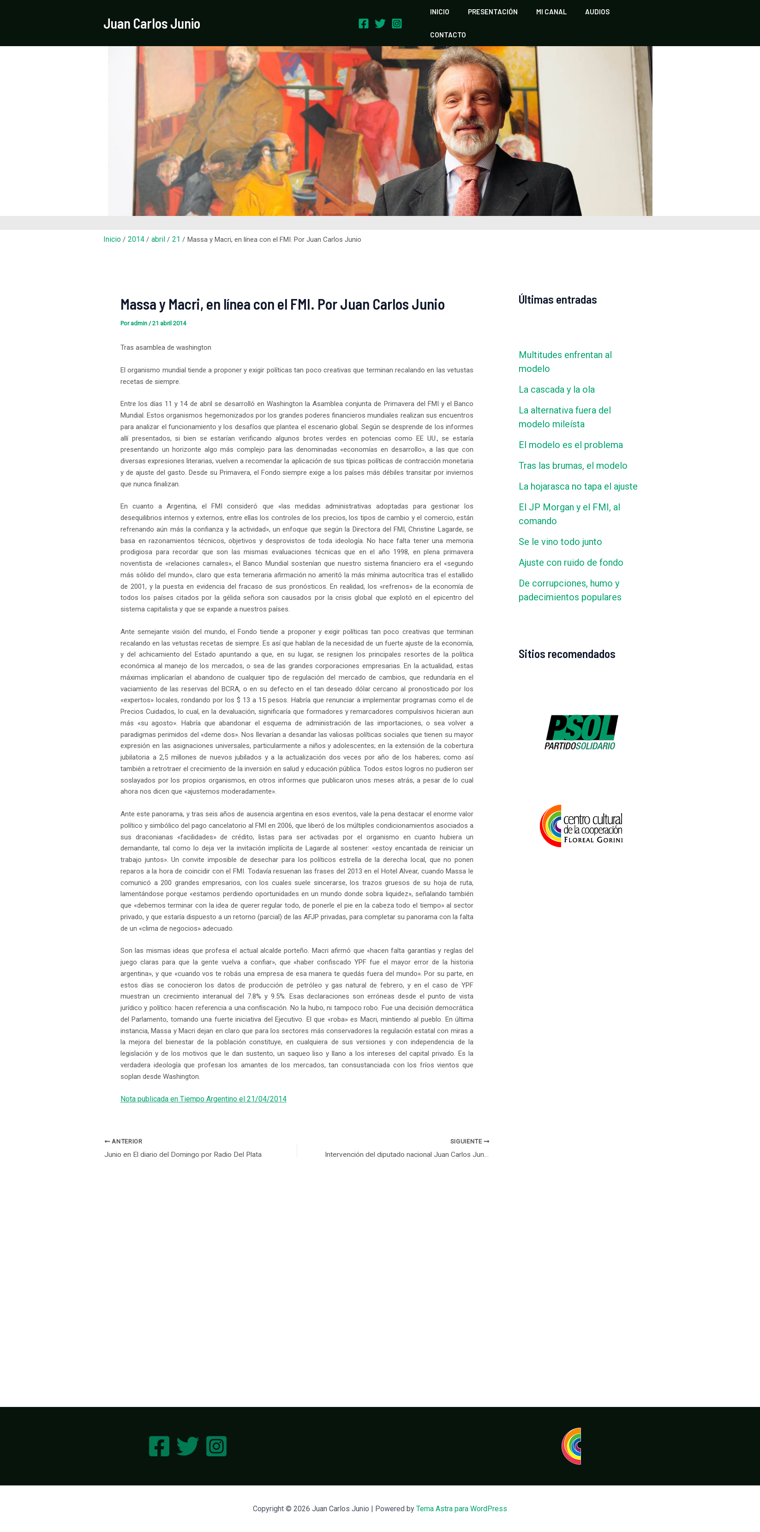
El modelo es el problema (571, 428)
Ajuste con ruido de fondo (571, 546)
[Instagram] (396, 15)
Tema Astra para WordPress (461, 1508)
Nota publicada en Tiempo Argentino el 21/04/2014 (197, 1082)
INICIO (444, 15)
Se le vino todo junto (560, 525)
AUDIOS (588, 15)
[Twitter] (380, 15)
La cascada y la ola (557, 373)
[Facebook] (363, 15)
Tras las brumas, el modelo (573, 449)
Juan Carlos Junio (151, 15)
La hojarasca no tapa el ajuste (578, 470)
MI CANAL (547, 15)
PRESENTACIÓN (493, 15)
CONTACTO (632, 15)
